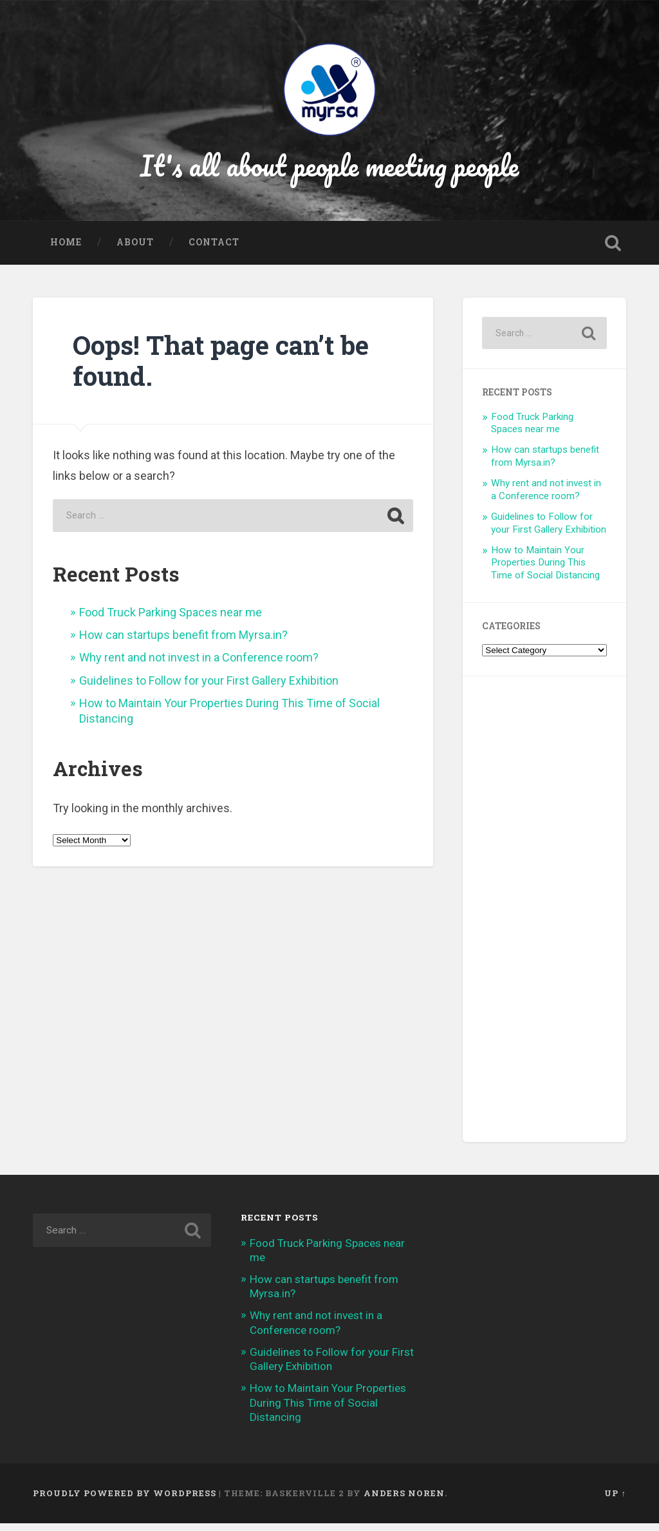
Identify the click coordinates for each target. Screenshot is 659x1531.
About (135, 250)
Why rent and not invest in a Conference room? (199, 665)
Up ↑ (615, 1501)
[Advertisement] (544, 916)
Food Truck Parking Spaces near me (170, 620)
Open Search (613, 250)
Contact (214, 250)
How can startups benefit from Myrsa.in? (183, 642)
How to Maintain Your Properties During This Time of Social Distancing (545, 570)
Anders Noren (404, 1501)
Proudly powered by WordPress (124, 1501)
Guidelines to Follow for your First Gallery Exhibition (209, 688)
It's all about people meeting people (330, 170)
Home (66, 250)
